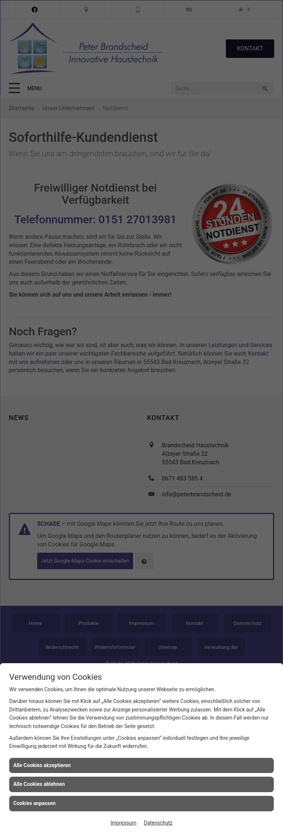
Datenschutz (158, 823)
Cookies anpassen (34, 803)
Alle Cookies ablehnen (39, 784)
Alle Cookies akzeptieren (42, 765)
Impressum (123, 823)
